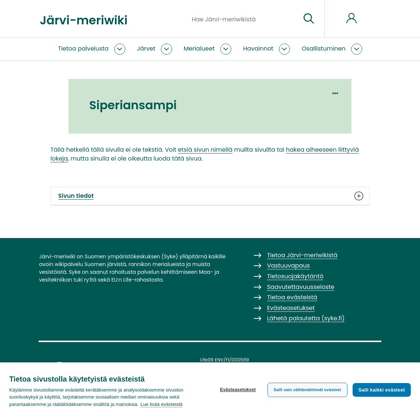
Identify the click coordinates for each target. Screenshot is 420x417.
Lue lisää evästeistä (161, 404)
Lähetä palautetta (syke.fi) (306, 318)
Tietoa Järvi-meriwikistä (302, 255)
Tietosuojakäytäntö (295, 276)
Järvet (146, 48)
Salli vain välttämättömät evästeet (307, 389)
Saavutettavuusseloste (301, 287)
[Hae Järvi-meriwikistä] (244, 18)
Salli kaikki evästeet (381, 390)
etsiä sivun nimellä (205, 149)
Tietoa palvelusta (83, 48)
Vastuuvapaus (288, 265)
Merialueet (199, 48)
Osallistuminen (324, 48)
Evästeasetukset (238, 389)
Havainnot (258, 48)
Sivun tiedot (210, 196)
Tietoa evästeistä (292, 297)
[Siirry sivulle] (308, 18)
